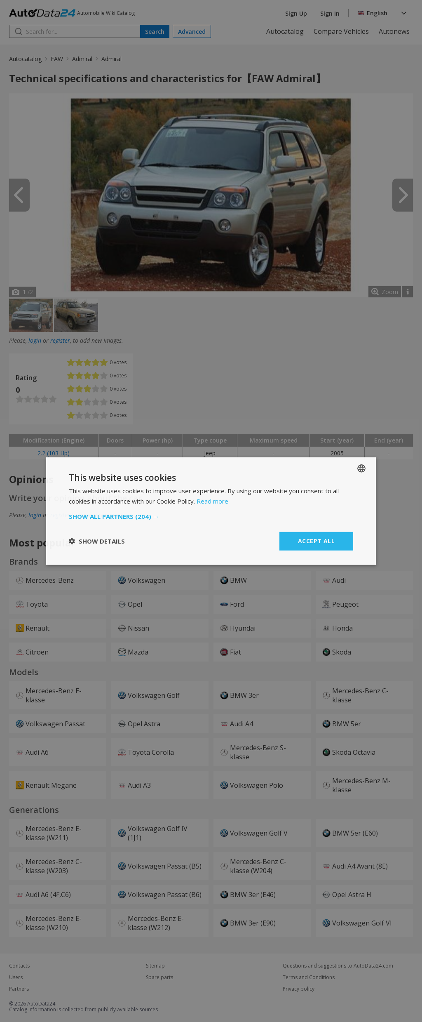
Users (16, 977)
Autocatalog (285, 31)
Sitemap (155, 965)
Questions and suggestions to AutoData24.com (338, 965)
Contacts (19, 965)
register (60, 340)
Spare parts (159, 977)
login (34, 340)
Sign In (330, 13)
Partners (19, 989)
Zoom (390, 292)
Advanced (192, 31)
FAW (57, 59)
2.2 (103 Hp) (54, 453)
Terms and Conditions (309, 977)
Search (154, 31)
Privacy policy (298, 989)
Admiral (82, 59)
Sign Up (296, 13)
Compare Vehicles (341, 31)
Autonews (394, 31)
